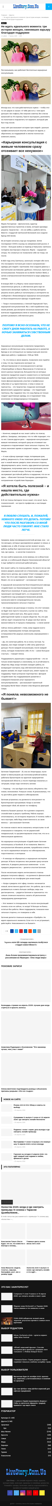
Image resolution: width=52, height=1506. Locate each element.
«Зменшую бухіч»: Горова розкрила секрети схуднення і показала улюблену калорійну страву (32, 1361)
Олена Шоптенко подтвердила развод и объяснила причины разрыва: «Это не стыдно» (24, 1090)
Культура (4, 1418)
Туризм (4, 1452)
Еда (5, 1428)
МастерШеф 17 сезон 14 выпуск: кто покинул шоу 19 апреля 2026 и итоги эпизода (32, 1143)
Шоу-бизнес (6, 1432)
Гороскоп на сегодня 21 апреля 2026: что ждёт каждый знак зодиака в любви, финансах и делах (30, 1156)
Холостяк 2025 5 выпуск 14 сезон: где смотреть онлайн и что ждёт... (38, 1270)
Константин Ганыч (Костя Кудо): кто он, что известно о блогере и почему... (13, 1244)
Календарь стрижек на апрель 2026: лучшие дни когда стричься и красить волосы (25, 1006)
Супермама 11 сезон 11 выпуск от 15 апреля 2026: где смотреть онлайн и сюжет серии (30, 1295)
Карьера (4, 1445)
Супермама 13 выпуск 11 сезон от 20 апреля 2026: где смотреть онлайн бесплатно (32, 1118)
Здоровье (5, 1425)
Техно (3, 1449)
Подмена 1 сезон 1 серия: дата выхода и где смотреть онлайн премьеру (32, 1131)
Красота (4, 1435)
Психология (6, 1456)
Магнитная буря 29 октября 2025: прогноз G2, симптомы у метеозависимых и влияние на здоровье (32, 1379)
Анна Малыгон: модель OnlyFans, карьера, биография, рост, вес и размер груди (11, 1271)
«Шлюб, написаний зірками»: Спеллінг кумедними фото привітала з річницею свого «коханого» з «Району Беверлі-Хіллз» (31, 1349)
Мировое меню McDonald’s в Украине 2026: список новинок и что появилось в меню (31, 1307)
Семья (3, 1439)
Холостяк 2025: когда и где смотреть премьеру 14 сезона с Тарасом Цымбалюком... (22, 1210)
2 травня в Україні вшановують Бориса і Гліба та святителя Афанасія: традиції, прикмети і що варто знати (30, 1403)
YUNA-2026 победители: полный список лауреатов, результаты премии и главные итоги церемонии (32, 1320)
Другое (4, 23)
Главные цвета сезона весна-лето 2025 (36, 1243)
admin (5, 36)
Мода (3, 1442)
